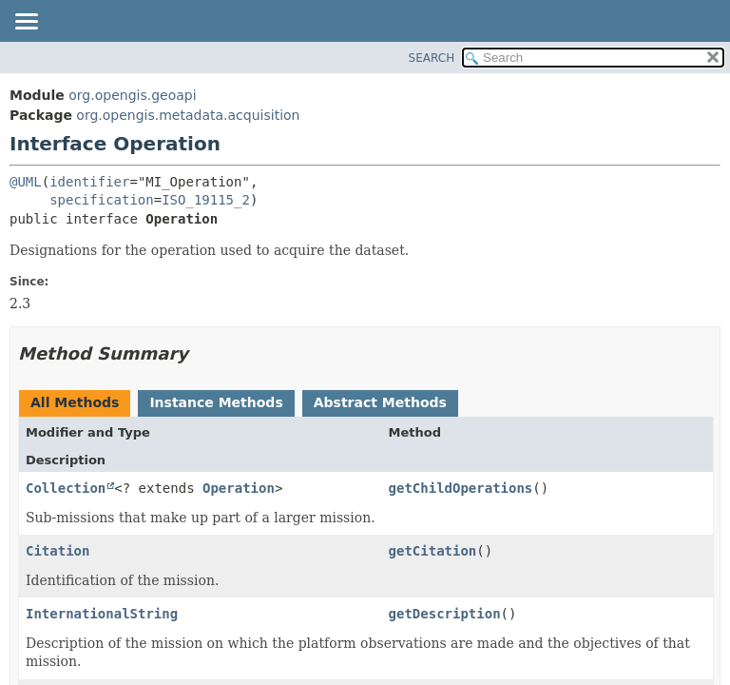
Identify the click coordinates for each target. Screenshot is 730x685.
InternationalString (102, 613)
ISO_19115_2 (206, 199)
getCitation (433, 550)
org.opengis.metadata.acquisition (187, 115)
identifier (89, 181)
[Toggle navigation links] (26, 23)
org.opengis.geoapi (132, 95)
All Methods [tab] (74, 402)
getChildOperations (461, 488)
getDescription (445, 613)
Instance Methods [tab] (215, 402)
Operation (238, 488)
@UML (26, 181)
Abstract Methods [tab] (380, 402)
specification (101, 199)
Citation (57, 550)
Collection (66, 488)
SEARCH (432, 58)
